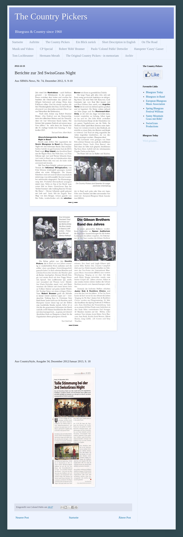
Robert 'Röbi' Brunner (72, 48)
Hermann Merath (50, 55)
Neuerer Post (22, 517)
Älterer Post (125, 517)
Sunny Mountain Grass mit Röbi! (154, 117)
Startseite (17, 42)
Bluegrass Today (154, 92)
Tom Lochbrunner (22, 55)
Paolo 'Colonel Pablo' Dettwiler (109, 48)
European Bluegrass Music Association (156, 102)
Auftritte (34, 42)
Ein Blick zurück (86, 42)
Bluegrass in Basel (155, 96)
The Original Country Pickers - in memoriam (92, 55)
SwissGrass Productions (152, 125)
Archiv (129, 55)
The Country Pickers (51, 16)
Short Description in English (118, 42)
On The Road (149, 42)
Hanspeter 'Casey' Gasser (149, 48)
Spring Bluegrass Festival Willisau (155, 110)
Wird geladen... (150, 141)
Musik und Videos (23, 48)
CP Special (46, 48)
